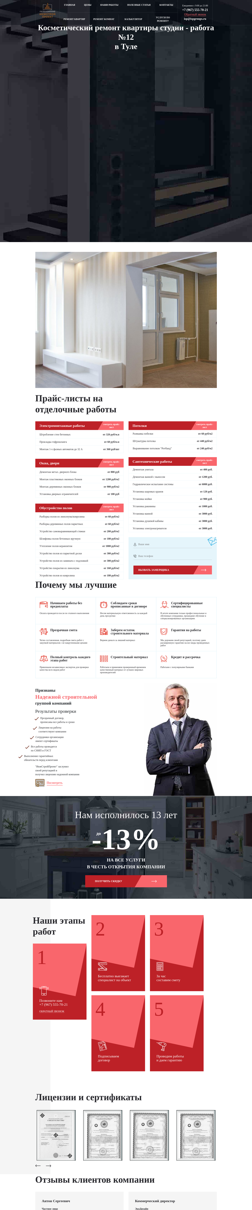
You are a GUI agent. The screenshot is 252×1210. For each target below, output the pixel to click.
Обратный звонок (51, 1082)
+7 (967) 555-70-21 (195, 10)
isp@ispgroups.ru (195, 18)
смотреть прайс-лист (111, 426)
